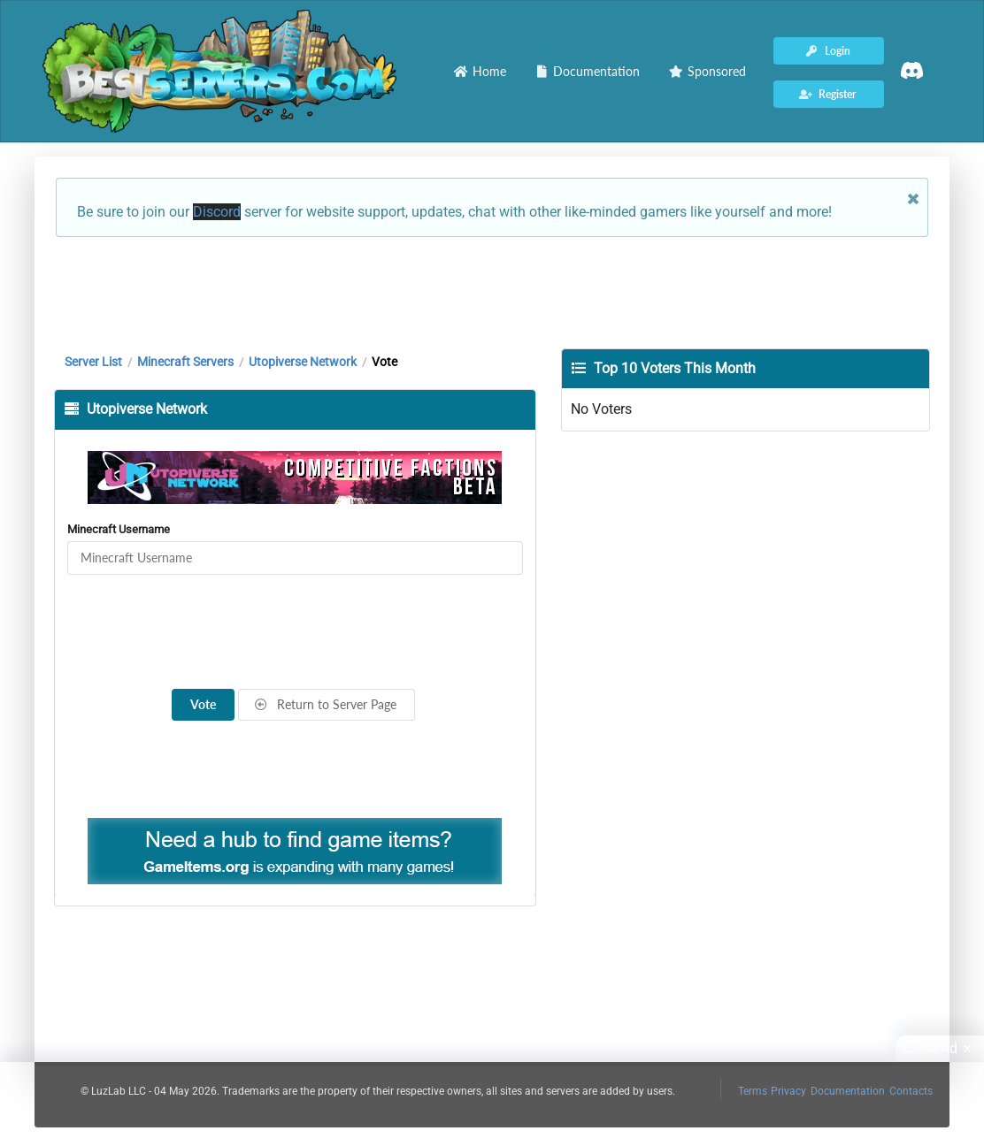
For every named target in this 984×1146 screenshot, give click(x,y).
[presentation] (294, 632)
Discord (217, 211)
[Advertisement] (492, 291)
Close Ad (940, 1048)
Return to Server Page (325, 704)
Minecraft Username (118, 529)
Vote (203, 704)
